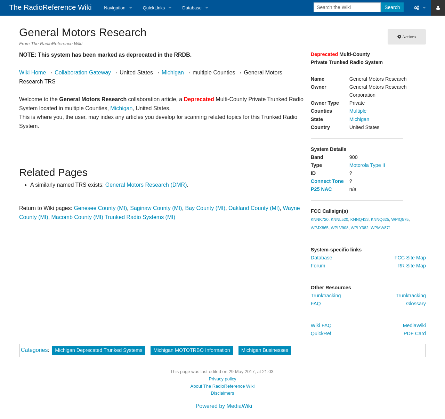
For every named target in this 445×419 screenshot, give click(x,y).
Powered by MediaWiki (224, 406)
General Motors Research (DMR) (146, 185)
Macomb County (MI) (77, 217)
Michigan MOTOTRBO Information (191, 350)
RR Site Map (411, 265)
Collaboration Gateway (83, 72)
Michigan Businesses (264, 350)
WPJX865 (320, 228)
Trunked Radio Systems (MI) (140, 217)
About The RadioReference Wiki (223, 386)
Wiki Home (32, 72)
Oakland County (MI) (254, 208)
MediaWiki (414, 325)
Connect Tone (327, 181)
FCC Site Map (410, 257)
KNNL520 (339, 219)
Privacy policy (222, 378)
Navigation (114, 7)
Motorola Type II (367, 165)
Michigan (359, 119)
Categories (34, 350)
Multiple (358, 111)
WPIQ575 (400, 219)
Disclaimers (222, 393)
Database (192, 7)
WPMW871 (381, 228)
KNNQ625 (380, 219)
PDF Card (415, 333)
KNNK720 (320, 219)
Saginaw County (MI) (156, 208)
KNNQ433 (359, 219)
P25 (315, 189)
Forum (318, 265)
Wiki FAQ (321, 325)
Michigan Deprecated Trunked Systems (98, 350)
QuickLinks (154, 7)
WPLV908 (339, 228)
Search (392, 7)
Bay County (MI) (205, 208)
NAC (326, 189)
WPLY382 (360, 228)
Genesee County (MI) (100, 208)
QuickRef (321, 333)
